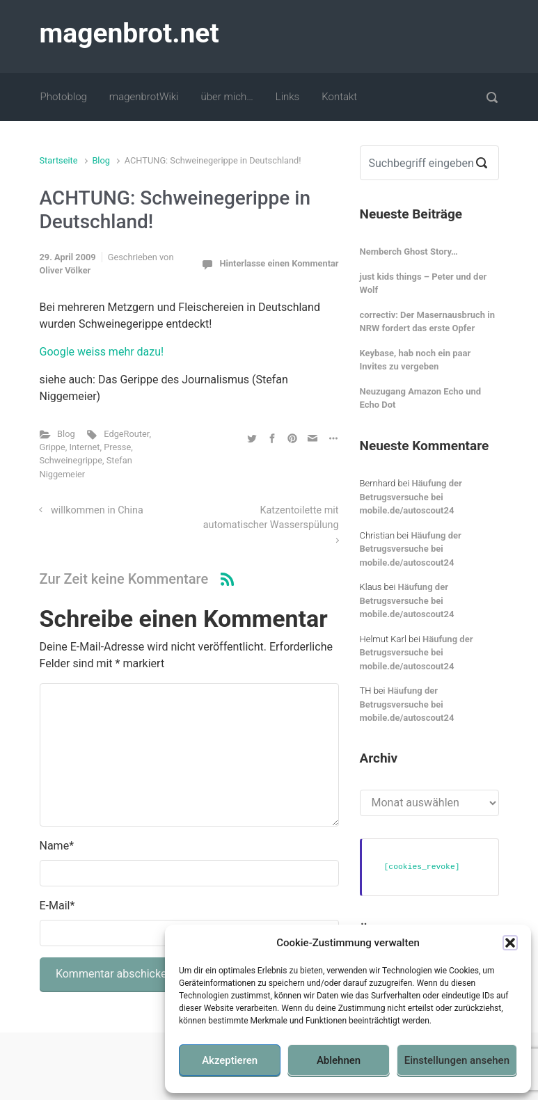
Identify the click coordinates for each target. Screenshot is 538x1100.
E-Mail (57, 905)
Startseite (59, 160)
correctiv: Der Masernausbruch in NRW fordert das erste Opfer (427, 322)
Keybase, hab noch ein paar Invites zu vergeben (415, 360)
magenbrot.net (129, 33)
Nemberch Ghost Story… (409, 251)
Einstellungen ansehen (456, 1060)
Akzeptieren (230, 1060)
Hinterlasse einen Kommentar (278, 263)
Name (57, 845)
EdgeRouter (126, 434)
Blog (101, 160)
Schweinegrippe (71, 460)
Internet (85, 447)
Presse (117, 447)
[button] (510, 943)
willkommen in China (97, 510)
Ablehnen (339, 1060)
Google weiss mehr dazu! (102, 351)
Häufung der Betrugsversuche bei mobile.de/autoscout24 (411, 497)
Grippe (52, 447)
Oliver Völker (65, 270)
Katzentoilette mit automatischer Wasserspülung (271, 518)
